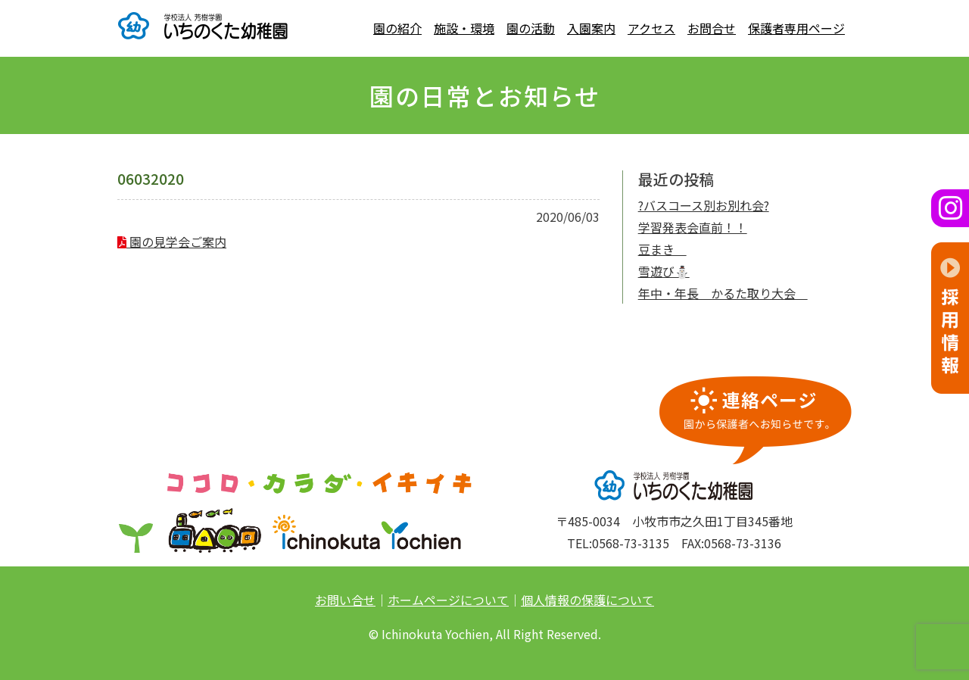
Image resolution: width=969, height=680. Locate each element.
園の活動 (530, 28)
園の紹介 (397, 28)
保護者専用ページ (796, 28)
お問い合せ (345, 600)
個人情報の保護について (587, 600)
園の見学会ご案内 (171, 241)
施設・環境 (464, 28)
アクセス (651, 28)
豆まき (662, 249)
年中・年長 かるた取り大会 (723, 293)
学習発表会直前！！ (692, 227)
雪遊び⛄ (664, 271)
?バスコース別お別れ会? (703, 205)
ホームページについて (448, 600)
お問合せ (711, 28)
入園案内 (591, 28)
